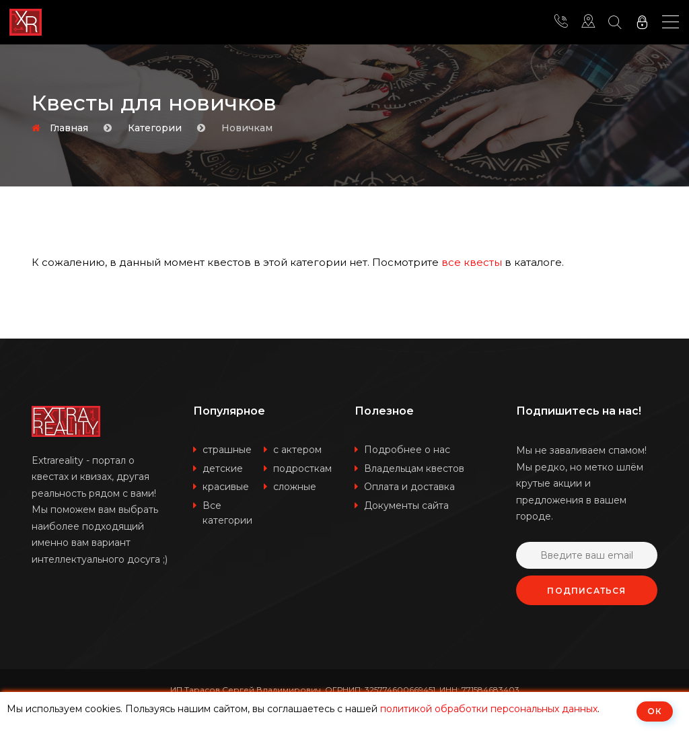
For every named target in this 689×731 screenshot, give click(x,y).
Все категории (227, 513)
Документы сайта (406, 505)
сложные (294, 487)
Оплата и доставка (409, 487)
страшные (227, 450)
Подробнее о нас (407, 450)
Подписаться (586, 591)
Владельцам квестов (414, 468)
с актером (297, 450)
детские (223, 468)
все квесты (471, 262)
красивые (226, 487)
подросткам (302, 468)
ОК (654, 711)
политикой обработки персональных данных (488, 709)
